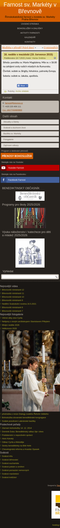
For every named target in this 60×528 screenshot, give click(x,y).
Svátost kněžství (9, 477)
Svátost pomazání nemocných (15, 470)
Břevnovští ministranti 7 (12, 311)
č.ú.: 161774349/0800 (12, 110)
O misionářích (51, 47)
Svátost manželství (10, 474)
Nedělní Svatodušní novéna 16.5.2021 (19, 304)
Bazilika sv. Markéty (12, 133)
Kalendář (30, 37)
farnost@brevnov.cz (14, 103)
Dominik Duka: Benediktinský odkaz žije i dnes (22, 431)
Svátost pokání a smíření (13, 467)
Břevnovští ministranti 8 (12, 307)
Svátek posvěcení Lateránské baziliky (19, 421)
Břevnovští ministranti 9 (12, 300)
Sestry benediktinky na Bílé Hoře (16, 445)
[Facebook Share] (22, 85)
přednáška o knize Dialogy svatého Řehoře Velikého (25, 414)
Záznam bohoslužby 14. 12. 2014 (17, 428)
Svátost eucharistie (10, 463)
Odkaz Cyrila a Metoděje (13, 442)
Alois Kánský (7, 438)
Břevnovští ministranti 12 (13, 290)
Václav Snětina (38, 58)
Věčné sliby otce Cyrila (12, 318)
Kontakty (30, 42)
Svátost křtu (7, 456)
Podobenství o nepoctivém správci (17, 435)
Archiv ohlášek (22, 91)
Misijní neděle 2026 (10, 325)
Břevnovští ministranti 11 (13, 293)
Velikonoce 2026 (9, 328)
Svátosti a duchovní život (14, 128)
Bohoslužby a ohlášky (30, 28)
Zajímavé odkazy (11, 145)
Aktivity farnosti (30, 33)
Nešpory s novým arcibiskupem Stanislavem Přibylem (26, 321)
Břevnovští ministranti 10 (13, 297)
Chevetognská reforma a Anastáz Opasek (20, 449)
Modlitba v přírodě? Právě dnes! (18, 47)
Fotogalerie (8, 139)
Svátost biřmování (10, 460)
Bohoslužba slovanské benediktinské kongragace (24, 417)
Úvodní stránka (30, 24)
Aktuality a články (11, 122)
